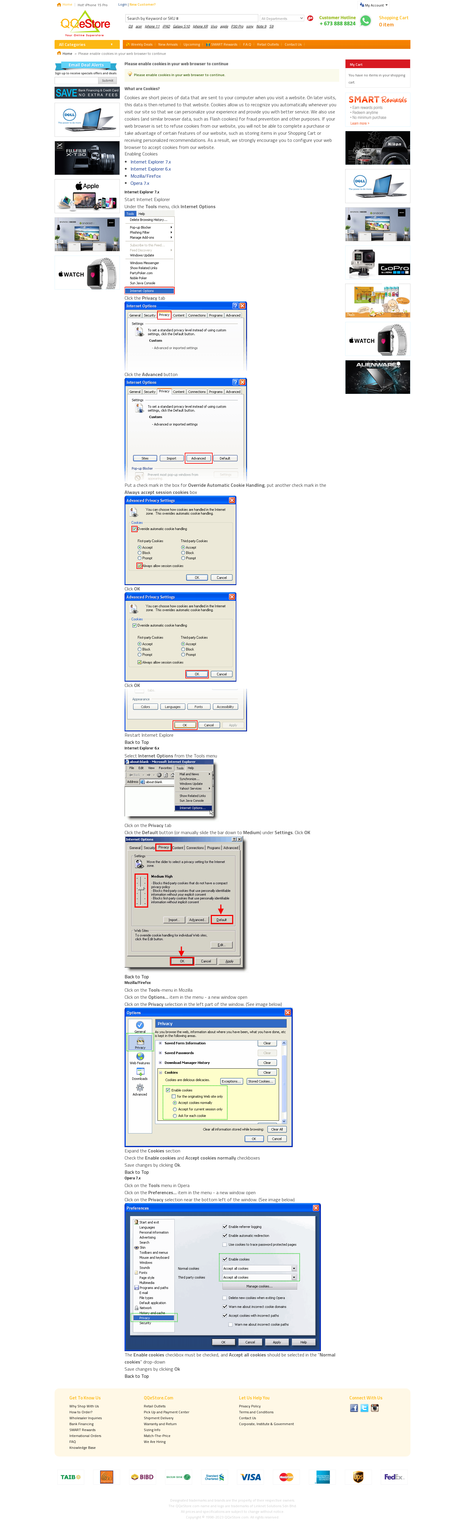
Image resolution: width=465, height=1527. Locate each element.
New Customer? (143, 4)
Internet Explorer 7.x (150, 161)
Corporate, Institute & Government (266, 1424)
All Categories (72, 44)
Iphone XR (200, 26)
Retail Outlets (154, 1406)
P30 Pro (237, 26)
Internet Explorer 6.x (150, 168)
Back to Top (137, 742)
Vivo (214, 26)
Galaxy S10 (181, 26)
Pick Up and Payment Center (166, 1412)
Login (122, 4)
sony (249, 26)
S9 (271, 26)
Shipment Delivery (158, 1418)
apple (224, 26)
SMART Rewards (82, 1430)
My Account (374, 5)
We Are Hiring (154, 1441)
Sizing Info (152, 1430)
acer (139, 26)
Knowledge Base (82, 1447)
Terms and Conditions (256, 1412)
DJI (130, 26)
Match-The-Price (157, 1435)
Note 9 (261, 26)
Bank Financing (81, 1424)
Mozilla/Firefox (145, 175)
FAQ (72, 1441)
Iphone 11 (152, 26)
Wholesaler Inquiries (85, 1418)
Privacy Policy (250, 1406)
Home (67, 4)
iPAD (166, 26)
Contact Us (247, 1418)
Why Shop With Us (84, 1406)
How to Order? (80, 1412)
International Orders (85, 1435)
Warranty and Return (160, 1424)
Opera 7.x (139, 183)
